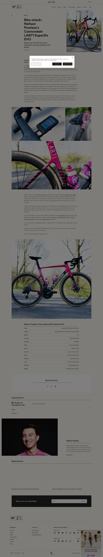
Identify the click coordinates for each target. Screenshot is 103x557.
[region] (52, 62)
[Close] (72, 57)
